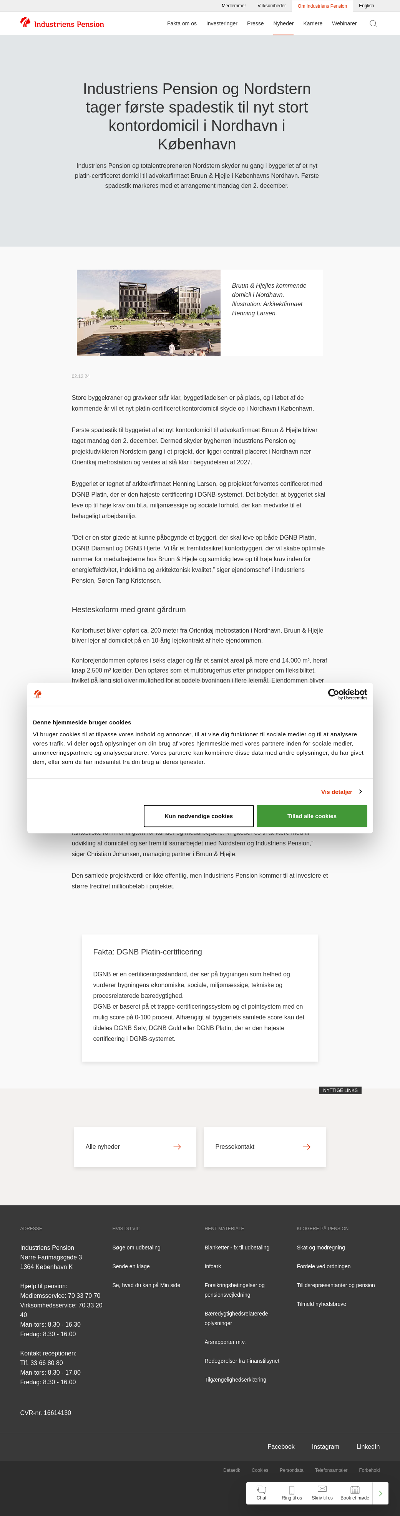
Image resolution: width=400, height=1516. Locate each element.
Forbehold (369, 1470)
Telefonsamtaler (331, 1470)
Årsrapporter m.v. (225, 1342)
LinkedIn (368, 1446)
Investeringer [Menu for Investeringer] (221, 23)
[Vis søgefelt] (373, 23)
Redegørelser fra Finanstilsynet (242, 1361)
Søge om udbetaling (137, 1247)
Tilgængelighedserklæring (236, 1380)
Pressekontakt (263, 1146)
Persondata (291, 1470)
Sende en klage (131, 1266)
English (366, 5)
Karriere (312, 23)
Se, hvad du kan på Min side (147, 1285)
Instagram (325, 1446)
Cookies (260, 1470)
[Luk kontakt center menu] (380, 1493)
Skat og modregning (321, 1247)
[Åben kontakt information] (292, 1493)
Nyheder (283, 23)
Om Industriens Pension (322, 6)
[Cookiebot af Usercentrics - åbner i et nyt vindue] (333, 694)
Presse (255, 23)
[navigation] (317, 1493)
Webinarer (344, 23)
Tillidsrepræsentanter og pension (336, 1285)
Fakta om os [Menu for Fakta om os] (182, 23)
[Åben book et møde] (354, 1493)
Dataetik (231, 1470)
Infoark (213, 1266)
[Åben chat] (261, 1493)
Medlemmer (234, 5)
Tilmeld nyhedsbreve (322, 1304)
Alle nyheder (133, 1146)
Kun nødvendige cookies (199, 816)
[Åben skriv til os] (322, 1493)
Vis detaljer (336, 791)
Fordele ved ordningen (324, 1266)
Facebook (281, 1446)
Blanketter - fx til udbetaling (237, 1247)
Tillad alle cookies (312, 816)
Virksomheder (271, 5)
